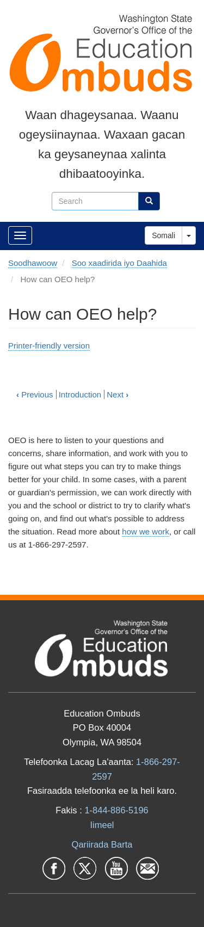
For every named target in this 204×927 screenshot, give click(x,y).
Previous (34, 394)
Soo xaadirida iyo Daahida (119, 262)
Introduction (80, 394)
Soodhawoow (32, 262)
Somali (163, 235)
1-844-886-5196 (116, 810)
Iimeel (102, 825)
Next (117, 394)
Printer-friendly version (49, 345)
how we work (145, 531)
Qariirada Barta (102, 844)
